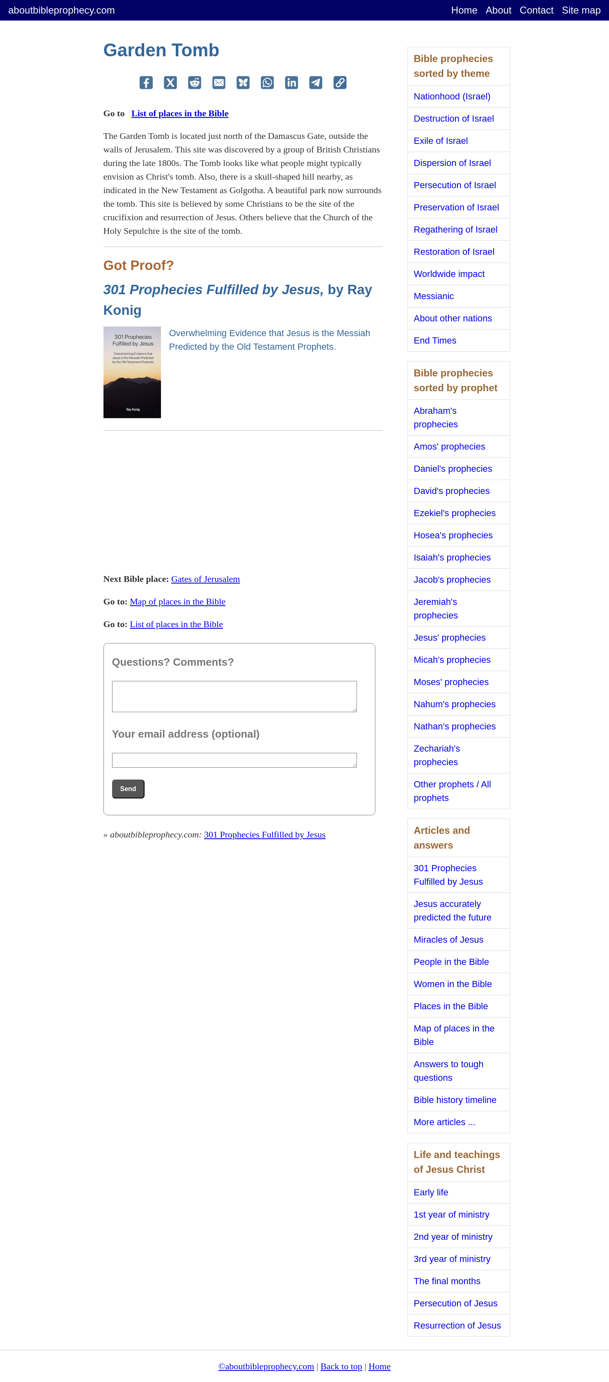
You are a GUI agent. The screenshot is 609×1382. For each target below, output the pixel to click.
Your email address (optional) (186, 734)
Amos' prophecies (449, 446)
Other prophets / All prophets (452, 791)
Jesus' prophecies (450, 637)
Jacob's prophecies (452, 579)
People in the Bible (451, 962)
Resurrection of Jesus (457, 1325)
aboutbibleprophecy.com (61, 10)
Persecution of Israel (455, 185)
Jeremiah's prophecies (436, 609)
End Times (435, 340)
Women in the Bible (453, 984)
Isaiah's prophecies (452, 557)
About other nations (453, 318)
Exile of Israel (441, 141)
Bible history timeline (455, 1100)
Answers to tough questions (449, 1071)
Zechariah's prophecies (437, 755)
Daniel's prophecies (453, 469)
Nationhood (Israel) (452, 96)
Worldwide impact (449, 274)
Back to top (341, 1366)
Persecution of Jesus (456, 1303)
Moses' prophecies (451, 682)
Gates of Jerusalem (205, 579)
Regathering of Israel (456, 229)
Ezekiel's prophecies (455, 513)
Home (464, 10)
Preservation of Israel (456, 207)
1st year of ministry (452, 1214)
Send (128, 788)
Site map (581, 10)
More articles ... (445, 1122)
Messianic (434, 296)
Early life (431, 1192)
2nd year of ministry (453, 1237)
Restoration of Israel (454, 252)
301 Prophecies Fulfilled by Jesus (265, 834)
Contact (537, 10)
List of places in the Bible (180, 113)
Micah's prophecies (452, 660)
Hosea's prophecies (453, 535)
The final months (447, 1281)
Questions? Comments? (173, 662)
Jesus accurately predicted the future (453, 911)
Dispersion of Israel (452, 163)
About (499, 10)
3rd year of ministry (452, 1259)
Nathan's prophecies (455, 726)
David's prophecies (452, 491)
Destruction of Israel (454, 118)
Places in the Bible (451, 1006)
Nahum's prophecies (455, 704)
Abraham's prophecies (436, 417)
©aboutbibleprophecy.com (266, 1366)
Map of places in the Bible (177, 601)
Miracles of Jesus (449, 939)
